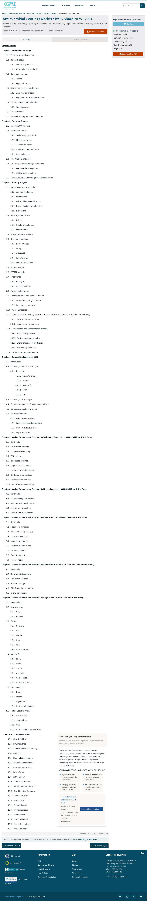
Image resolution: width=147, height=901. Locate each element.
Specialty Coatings (49, 13)
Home (4, 13)
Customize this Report (11, 846)
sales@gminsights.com (88, 839)
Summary (26, 39)
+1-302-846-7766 (116, 869)
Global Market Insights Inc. (14, 896)
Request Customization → (91, 809)
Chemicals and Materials (16, 13)
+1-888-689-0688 (119, 866)
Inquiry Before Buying (99, 846)
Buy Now (129, 24)
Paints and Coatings (34, 13)
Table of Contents (80, 39)
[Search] (142, 5)
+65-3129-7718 (116, 872)
